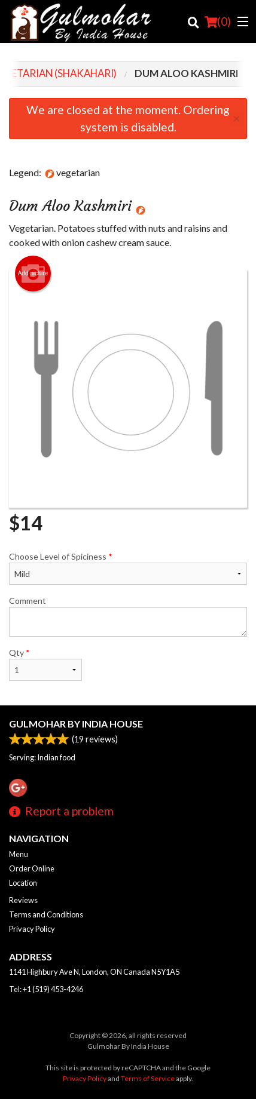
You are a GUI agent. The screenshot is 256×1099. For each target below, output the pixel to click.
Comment (128, 616)
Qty (45, 664)
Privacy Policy (32, 929)
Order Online (31, 868)
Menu (18, 854)
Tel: (46, 989)
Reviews (23, 900)
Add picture (33, 273)
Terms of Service (148, 1078)
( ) (218, 21)
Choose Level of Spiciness (128, 568)
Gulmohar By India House (76, 723)
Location (23, 883)
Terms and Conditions (46, 914)
